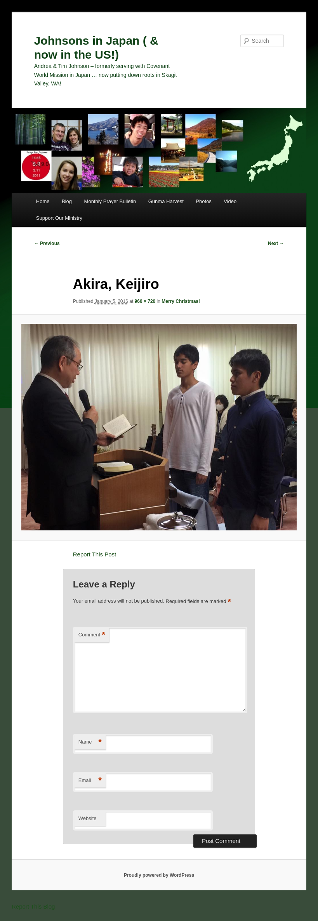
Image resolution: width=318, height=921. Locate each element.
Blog (67, 201)
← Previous (47, 243)
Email (90, 780)
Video (230, 201)
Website (87, 818)
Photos (203, 201)
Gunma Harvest (166, 201)
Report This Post (94, 554)
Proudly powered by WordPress (159, 875)
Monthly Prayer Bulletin (110, 201)
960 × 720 (145, 301)
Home (43, 201)
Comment (91, 635)
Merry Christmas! (181, 301)
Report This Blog (33, 906)
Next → (276, 243)
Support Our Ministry (59, 218)
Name (90, 742)
